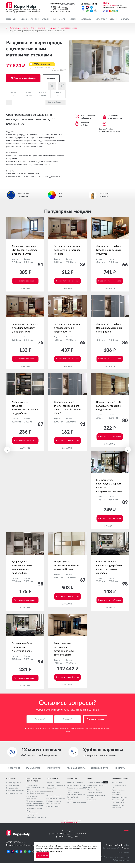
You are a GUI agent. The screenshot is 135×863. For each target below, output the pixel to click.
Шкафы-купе (59, 19)
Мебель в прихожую (54, 801)
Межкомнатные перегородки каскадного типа (35, 787)
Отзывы (113, 19)
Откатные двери (118, 802)
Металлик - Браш (93, 790)
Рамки (90, 778)
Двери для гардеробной (116, 793)
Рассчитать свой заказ (24, 78)
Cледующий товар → (55, 102)
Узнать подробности (68, 822)
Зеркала (70, 800)
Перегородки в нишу (69, 28)
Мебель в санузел (52, 806)
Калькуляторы (33, 768)
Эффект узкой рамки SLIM (97, 782)
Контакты (124, 19)
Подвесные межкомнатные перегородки (32, 813)
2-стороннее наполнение (76, 802)
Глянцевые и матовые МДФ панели (77, 789)
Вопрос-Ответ (117, 782)
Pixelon (126, 845)
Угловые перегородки (34, 801)
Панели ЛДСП (72, 797)
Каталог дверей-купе (19, 28)
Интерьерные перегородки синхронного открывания (36, 793)
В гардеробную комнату (15, 790)
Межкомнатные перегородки (35, 19)
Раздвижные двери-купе (119, 786)
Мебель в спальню (53, 804)
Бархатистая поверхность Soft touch (96, 786)
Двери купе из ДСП (119, 800)
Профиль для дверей (119, 797)
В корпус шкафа (12, 788)
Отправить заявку (95, 719)
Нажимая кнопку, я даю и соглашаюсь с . (67, 730)
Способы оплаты (100, 768)
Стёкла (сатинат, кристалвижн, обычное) (76, 793)
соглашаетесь (49, 848)
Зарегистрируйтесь (110, 5)
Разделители (92, 800)
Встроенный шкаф (54, 782)
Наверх (124, 831)
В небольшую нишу (13, 782)
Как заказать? (54, 768)
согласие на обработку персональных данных (59, 728)
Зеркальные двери (118, 790)
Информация (123, 853)
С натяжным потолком (14, 793)
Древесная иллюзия (94, 792)
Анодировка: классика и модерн (96, 796)
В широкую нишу (12, 785)
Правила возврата (76, 768)
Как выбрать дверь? (120, 778)
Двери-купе (11, 19)
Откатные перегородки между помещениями (35, 805)
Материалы (86, 19)
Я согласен (43, 855)
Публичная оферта (121, 860)
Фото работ (101, 19)
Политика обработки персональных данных (110, 857)
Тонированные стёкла (75, 782)
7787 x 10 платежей (42, 66)
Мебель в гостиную (53, 796)
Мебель (73, 19)
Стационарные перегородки (31, 797)
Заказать (51, 79)
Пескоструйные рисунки (76, 785)
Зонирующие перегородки (36, 817)
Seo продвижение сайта (111, 848)
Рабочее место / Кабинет (55, 798)
